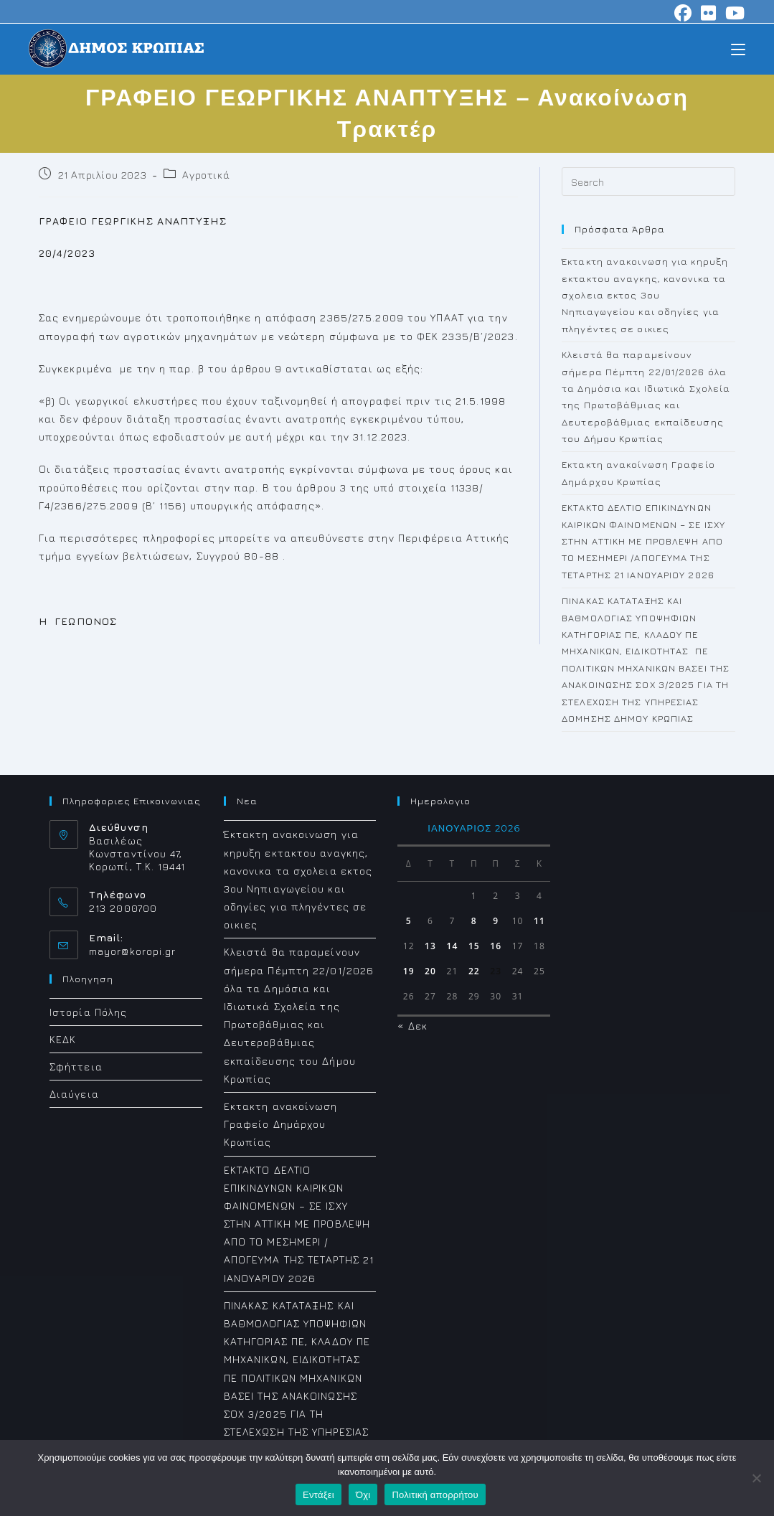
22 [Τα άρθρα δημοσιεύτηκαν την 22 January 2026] (474, 971)
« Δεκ (412, 1026)
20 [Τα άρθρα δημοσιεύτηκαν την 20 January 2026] (430, 971)
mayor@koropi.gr (132, 951)
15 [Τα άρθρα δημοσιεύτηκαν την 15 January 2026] (474, 946)
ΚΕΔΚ (62, 1039)
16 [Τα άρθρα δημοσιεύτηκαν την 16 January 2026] (495, 946)
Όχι (363, 1494)
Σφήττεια (76, 1066)
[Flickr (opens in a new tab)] (709, 13)
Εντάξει (318, 1494)
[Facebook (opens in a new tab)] (683, 13)
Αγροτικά (206, 175)
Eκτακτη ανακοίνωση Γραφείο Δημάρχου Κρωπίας (281, 1124)
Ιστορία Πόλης (88, 1012)
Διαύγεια (74, 1094)
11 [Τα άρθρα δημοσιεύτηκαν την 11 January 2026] (539, 921)
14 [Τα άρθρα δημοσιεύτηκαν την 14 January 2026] (452, 946)
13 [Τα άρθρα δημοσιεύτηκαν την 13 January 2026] (430, 946)
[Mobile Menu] (738, 48)
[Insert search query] (648, 181)
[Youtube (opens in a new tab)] (733, 13)
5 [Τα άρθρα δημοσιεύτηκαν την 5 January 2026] (409, 921)
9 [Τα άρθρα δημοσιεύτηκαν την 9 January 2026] (496, 921)
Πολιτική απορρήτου (435, 1494)
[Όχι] (756, 1478)
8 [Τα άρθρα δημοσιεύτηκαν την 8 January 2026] (474, 921)
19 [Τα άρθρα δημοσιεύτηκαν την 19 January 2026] (409, 971)
